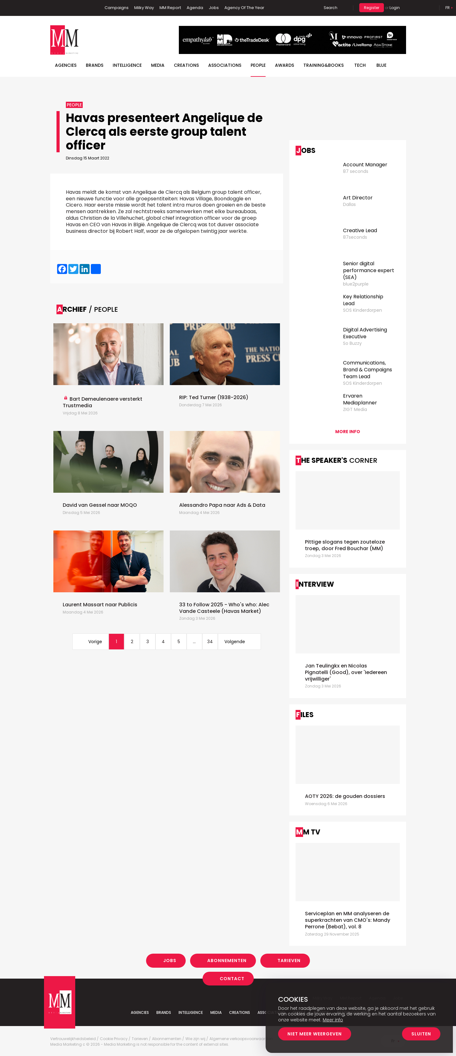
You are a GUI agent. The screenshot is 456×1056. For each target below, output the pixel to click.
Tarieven (289, 960)
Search (330, 7)
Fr (447, 7)
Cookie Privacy (114, 1038)
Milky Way (144, 8)
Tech (360, 65)
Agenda (195, 8)
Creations (186, 65)
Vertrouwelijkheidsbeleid (73, 1038)
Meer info (333, 1020)
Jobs (214, 8)
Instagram (84, 8)
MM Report (170, 8)
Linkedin (64, 8)
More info (347, 431)
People (258, 65)
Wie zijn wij (195, 1038)
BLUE (381, 65)
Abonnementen (227, 960)
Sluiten (421, 1034)
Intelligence (127, 65)
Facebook (55, 8)
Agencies (65, 65)
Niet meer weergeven (314, 1034)
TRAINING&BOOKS (323, 65)
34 (210, 641)
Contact (232, 978)
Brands (94, 65)
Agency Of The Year (244, 8)
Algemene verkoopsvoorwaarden (241, 1038)
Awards (284, 65)
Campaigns (117, 8)
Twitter (73, 8)
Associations (224, 65)
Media (157, 65)
